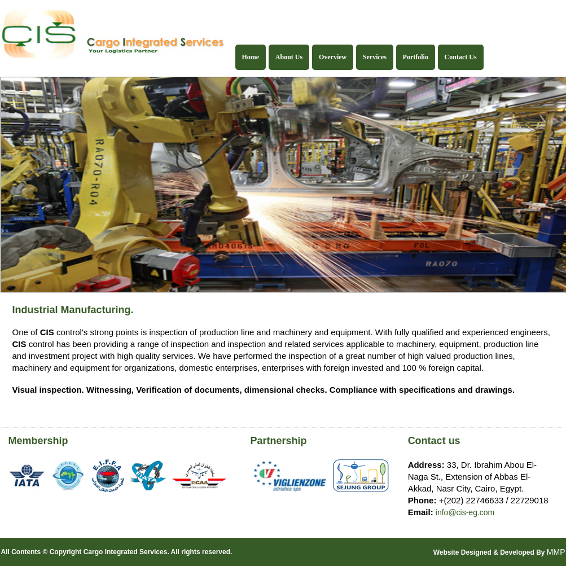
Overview (332, 57)
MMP (556, 551)
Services (375, 57)
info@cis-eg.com (465, 512)
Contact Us (461, 57)
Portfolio (415, 57)
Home (251, 57)
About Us (288, 57)
